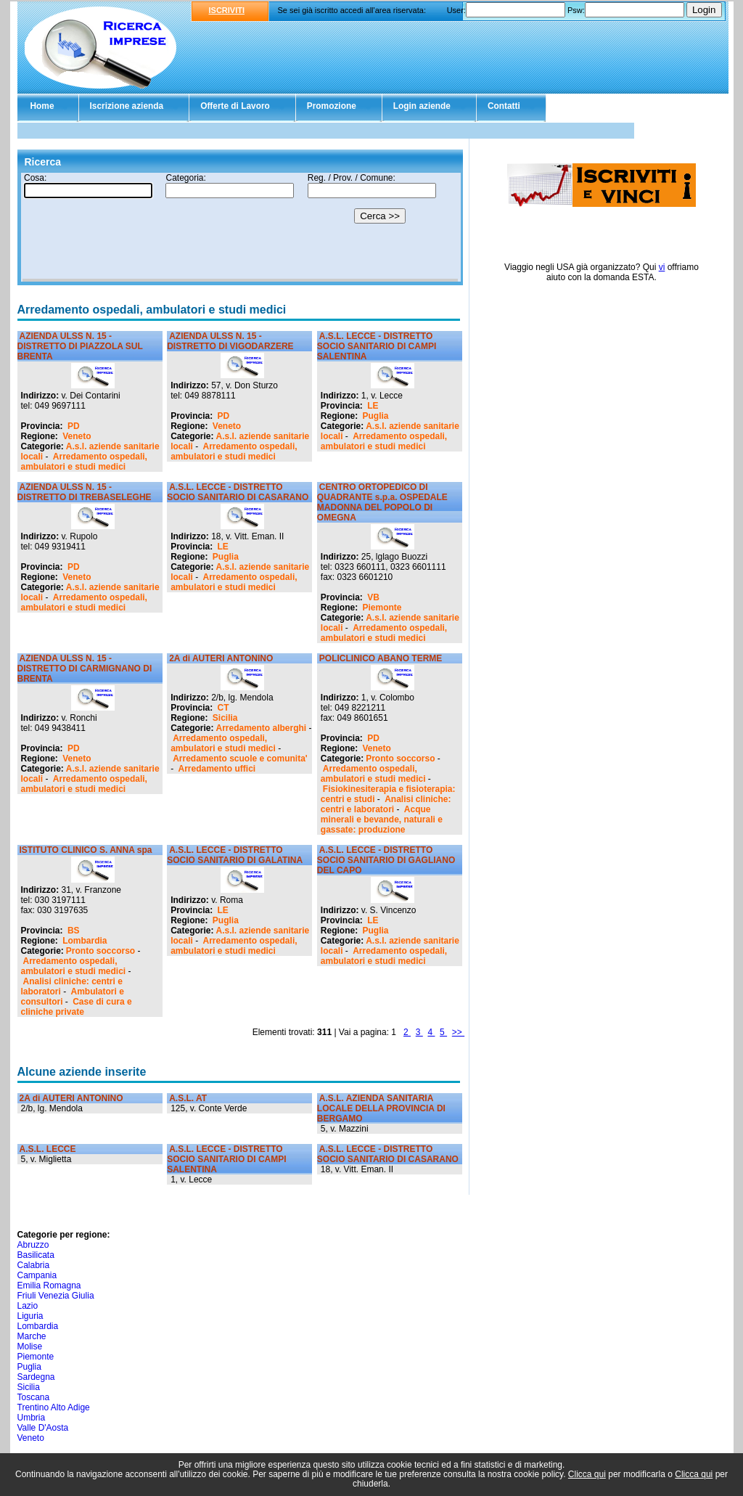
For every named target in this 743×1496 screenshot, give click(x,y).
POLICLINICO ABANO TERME (381, 658)
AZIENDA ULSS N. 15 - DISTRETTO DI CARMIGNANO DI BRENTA (84, 668)
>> (458, 1032)
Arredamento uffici (217, 769)
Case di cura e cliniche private (76, 1007)
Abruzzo (33, 1245)
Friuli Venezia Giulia (55, 1296)
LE (372, 406)
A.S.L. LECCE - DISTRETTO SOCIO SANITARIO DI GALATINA (235, 855)
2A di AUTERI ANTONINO (221, 658)
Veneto (76, 436)
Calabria (33, 1265)
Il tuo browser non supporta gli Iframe (240, 227)
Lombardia (84, 941)
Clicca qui (587, 1474)
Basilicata (35, 1255)
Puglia (376, 416)
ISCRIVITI (227, 10)
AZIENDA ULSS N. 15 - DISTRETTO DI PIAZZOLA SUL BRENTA (80, 346)
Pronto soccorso (400, 758)
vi (662, 267)
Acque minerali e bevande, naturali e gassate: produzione (382, 819)
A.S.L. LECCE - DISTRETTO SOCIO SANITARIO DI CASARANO (237, 492)
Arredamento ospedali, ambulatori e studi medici (84, 461)
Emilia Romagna (49, 1285)
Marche (31, 1336)
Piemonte (382, 607)
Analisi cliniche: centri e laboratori (386, 804)
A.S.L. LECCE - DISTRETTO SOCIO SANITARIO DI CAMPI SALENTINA (376, 346)
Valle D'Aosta (43, 1428)
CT (223, 708)
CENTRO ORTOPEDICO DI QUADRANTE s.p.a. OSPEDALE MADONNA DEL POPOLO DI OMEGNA (382, 502)
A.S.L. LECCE (48, 1149)
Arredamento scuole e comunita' (240, 758)
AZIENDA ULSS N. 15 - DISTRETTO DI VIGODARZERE (230, 341)
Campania (37, 1275)
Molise (30, 1346)
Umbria (31, 1418)
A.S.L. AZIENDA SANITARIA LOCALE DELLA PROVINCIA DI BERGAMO (381, 1108)
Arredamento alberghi (261, 728)
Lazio (27, 1306)
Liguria (30, 1316)
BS (73, 930)
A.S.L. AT (188, 1098)
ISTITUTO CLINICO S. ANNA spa (86, 850)
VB (373, 597)
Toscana (33, 1397)
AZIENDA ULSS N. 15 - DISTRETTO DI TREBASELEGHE (84, 492)
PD (73, 426)
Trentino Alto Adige (53, 1407)
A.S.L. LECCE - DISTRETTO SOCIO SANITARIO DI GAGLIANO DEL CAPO (386, 860)
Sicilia (225, 718)
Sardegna (36, 1377)
